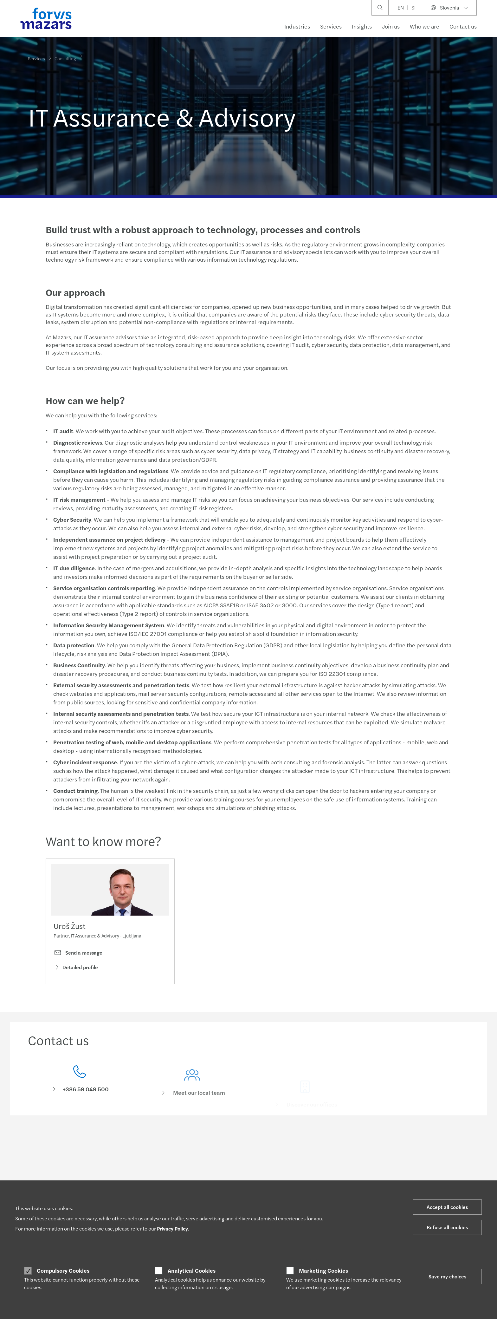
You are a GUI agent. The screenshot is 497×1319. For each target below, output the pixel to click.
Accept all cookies (447, 1207)
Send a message (78, 954)
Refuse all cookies (447, 1227)
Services (331, 26)
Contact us (463, 26)
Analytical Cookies (192, 1270)
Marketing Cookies (323, 1270)
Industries (297, 26)
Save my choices (447, 1276)
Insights (362, 26)
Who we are (424, 26)
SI (413, 7)
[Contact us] (79, 1089)
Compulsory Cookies (63, 1270)
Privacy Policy (172, 1228)
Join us (391, 26)
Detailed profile (76, 968)
